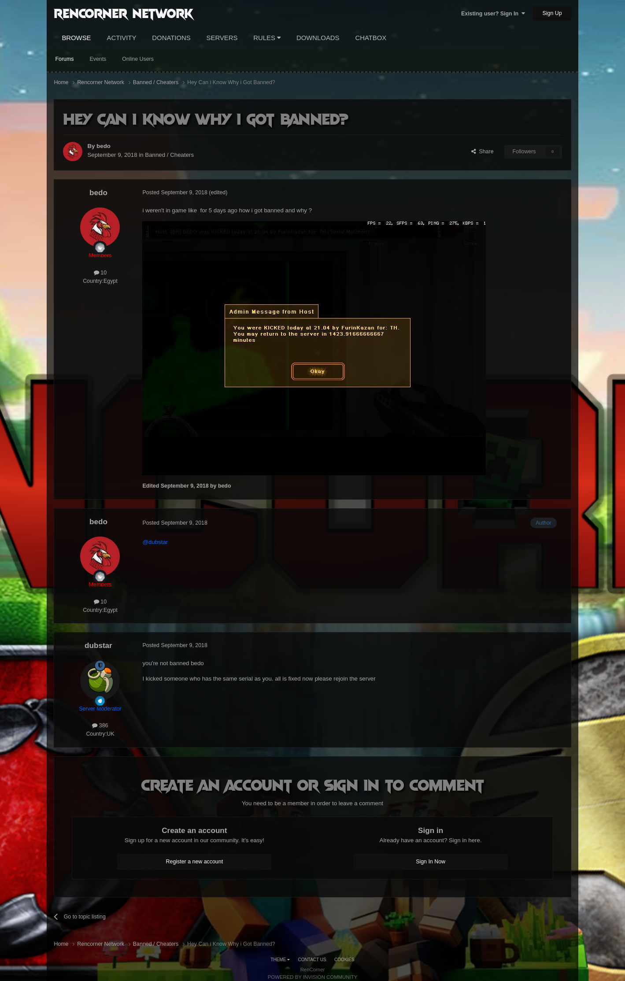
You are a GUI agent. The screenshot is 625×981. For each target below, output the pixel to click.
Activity (121, 37)
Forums (64, 59)
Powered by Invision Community (313, 977)
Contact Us (312, 959)
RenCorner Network (123, 13)
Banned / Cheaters (169, 155)
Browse (76, 37)
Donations (171, 37)
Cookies (344, 959)
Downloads (317, 37)
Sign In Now (430, 862)
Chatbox (370, 37)
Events (97, 59)
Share (482, 151)
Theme (280, 959)
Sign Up (552, 13)
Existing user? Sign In (493, 14)
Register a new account (194, 862)
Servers (222, 37)
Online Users (138, 59)
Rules (267, 37)
